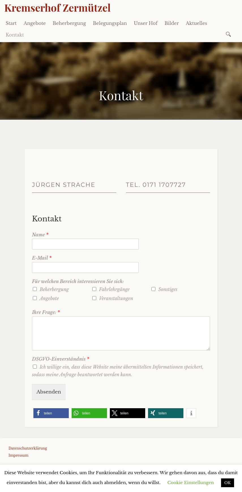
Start (11, 23)
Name (40, 235)
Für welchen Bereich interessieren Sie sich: (78, 281)
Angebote (34, 23)
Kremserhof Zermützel (57, 7)
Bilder (171, 23)
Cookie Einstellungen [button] (190, 482)
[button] (51, 413)
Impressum (18, 455)
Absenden (49, 392)
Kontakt (15, 35)
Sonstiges (167, 289)
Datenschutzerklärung (27, 448)
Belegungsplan (110, 23)
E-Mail (42, 258)
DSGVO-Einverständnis (60, 359)
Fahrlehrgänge (114, 289)
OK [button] (227, 482)
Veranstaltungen (116, 298)
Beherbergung (69, 23)
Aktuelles (196, 23)
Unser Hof (146, 23)
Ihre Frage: (46, 312)
